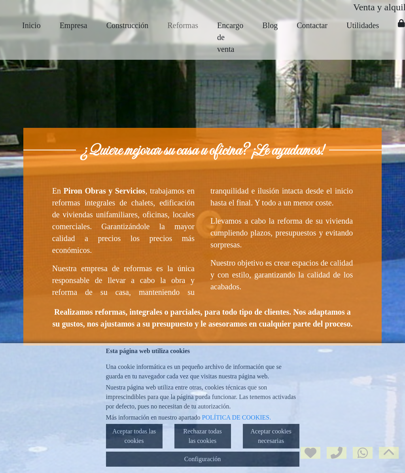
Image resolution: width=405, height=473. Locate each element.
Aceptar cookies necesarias (270, 436)
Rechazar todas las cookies (202, 436)
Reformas (182, 25)
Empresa (73, 25)
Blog (270, 25)
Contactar (312, 25)
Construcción (127, 25)
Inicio (31, 25)
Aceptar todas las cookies (134, 436)
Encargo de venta (230, 37)
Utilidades (362, 25)
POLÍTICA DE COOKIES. (236, 417)
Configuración (202, 459)
